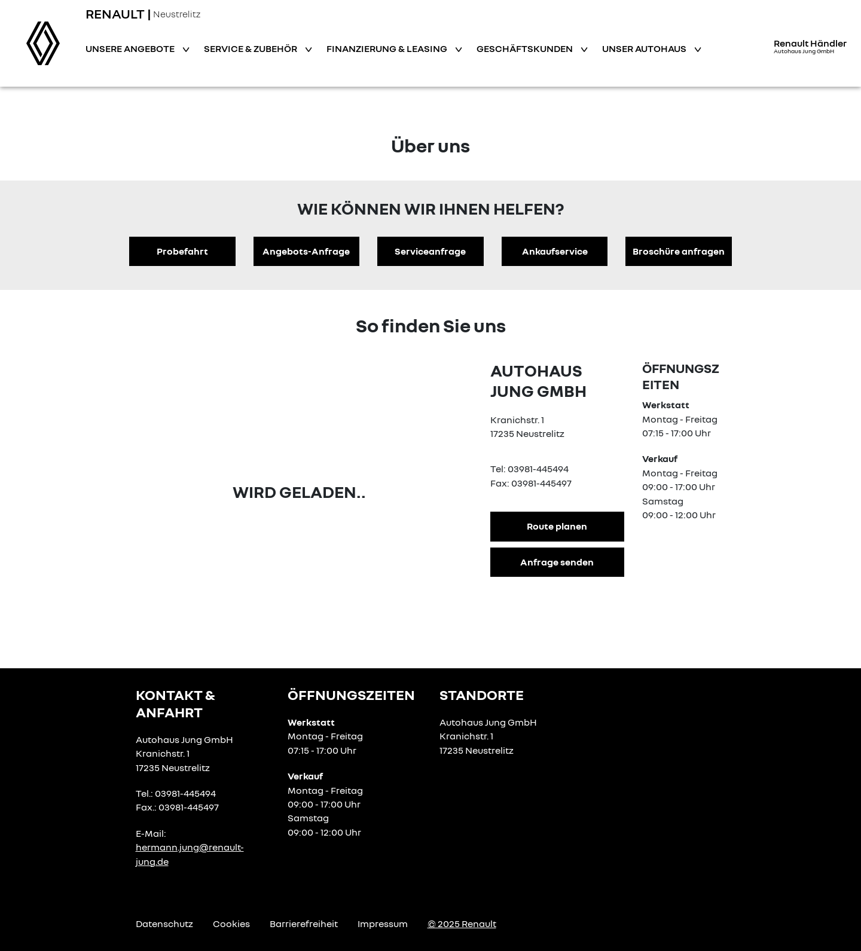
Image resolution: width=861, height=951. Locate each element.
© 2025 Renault (462, 923)
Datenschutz (164, 923)
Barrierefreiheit (304, 923)
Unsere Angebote (131, 48)
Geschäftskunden (526, 48)
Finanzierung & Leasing (387, 48)
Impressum (383, 923)
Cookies (231, 923)
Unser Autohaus (645, 48)
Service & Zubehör (251, 48)
